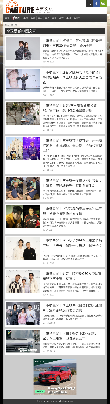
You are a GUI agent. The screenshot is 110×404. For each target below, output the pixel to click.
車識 (54, 19)
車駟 (68, 19)
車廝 (7, 19)
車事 (32, 19)
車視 (47, 19)
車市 (40, 19)
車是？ (76, 19)
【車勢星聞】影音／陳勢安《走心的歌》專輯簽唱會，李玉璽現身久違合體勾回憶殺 (72, 77)
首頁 (7, 25)
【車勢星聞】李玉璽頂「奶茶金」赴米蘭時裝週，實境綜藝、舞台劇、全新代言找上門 (72, 145)
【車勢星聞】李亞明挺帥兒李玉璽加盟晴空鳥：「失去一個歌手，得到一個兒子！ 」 (72, 245)
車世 (61, 19)
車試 (25, 19)
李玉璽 (14, 25)
